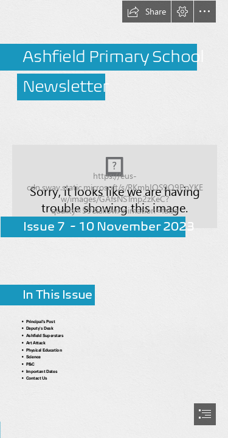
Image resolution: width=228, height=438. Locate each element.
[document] (114, 219)
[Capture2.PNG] (114, 175)
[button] (146, 12)
